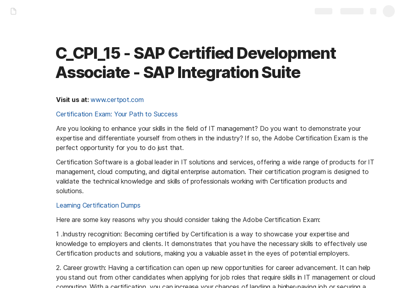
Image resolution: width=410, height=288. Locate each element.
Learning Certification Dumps (98, 205)
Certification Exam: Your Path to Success (117, 114)
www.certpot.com (117, 100)
